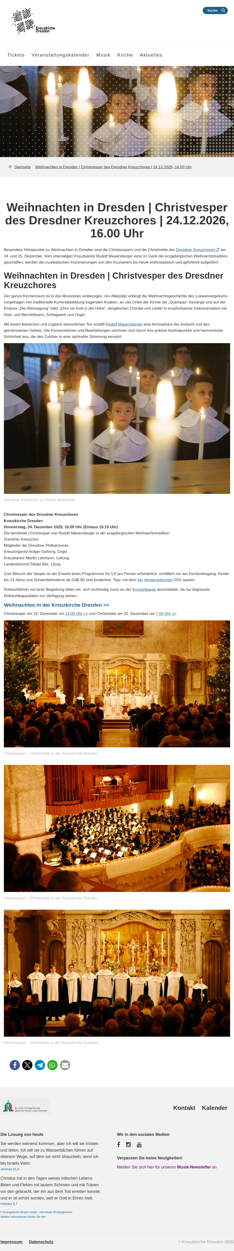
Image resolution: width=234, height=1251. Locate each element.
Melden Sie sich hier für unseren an (167, 1167)
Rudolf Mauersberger (124, 324)
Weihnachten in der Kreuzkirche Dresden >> (56, 605)
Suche (212, 10)
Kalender (214, 1107)
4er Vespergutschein (155, 580)
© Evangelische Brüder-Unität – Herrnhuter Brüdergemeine (36, 1212)
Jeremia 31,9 (9, 1169)
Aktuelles (151, 54)
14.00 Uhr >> (76, 613)
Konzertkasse (144, 589)
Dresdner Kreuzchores (195, 250)
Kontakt (184, 1107)
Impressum (11, 1242)
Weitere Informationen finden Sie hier (23, 1216)
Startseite (22, 167)
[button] (15, 1065)
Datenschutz (41, 1242)
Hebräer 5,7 (8, 1204)
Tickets (16, 54)
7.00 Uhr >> (166, 613)
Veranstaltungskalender (61, 54)
